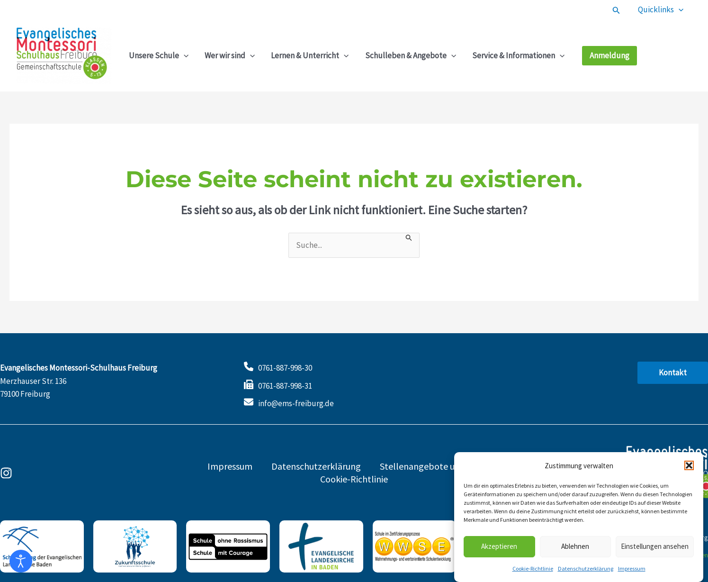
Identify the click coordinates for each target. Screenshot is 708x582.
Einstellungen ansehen (655, 548)
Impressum (631, 570)
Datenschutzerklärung (585, 570)
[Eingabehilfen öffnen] (20, 561)
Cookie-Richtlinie (532, 570)
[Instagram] (6, 473)
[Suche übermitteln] (409, 237)
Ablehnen (575, 548)
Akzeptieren (499, 548)
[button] (689, 468)
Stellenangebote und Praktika (440, 466)
